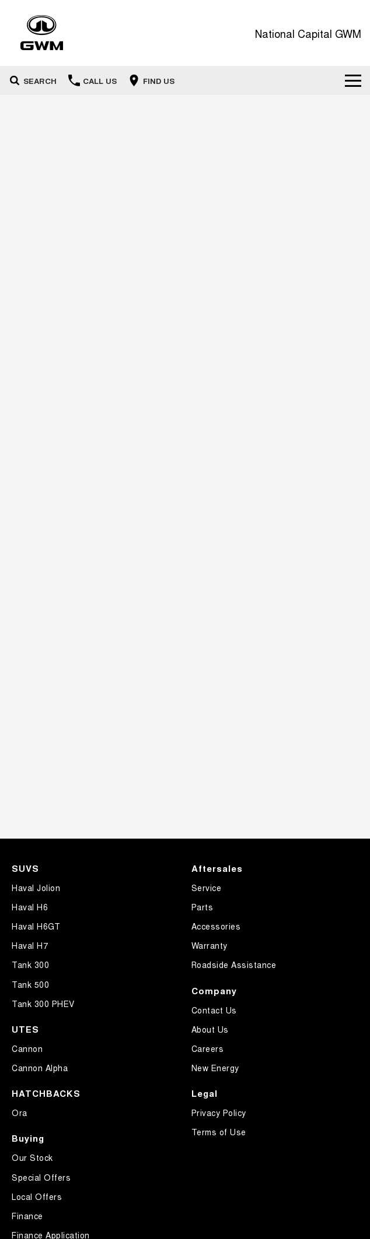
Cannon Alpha (40, 1067)
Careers (207, 1048)
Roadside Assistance (234, 964)
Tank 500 (30, 984)
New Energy (215, 1067)
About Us (210, 1029)
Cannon (27, 1048)
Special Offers (41, 1177)
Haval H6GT (36, 926)
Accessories (216, 926)
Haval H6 (30, 907)
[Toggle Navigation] (353, 80)
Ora (19, 1112)
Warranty (209, 945)
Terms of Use (218, 1132)
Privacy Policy (218, 1112)
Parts (202, 907)
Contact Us (214, 1010)
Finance (27, 1216)
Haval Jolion (36, 887)
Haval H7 (30, 945)
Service (206, 887)
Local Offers (37, 1196)
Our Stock (32, 1157)
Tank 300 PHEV (43, 1003)
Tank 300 (30, 964)
